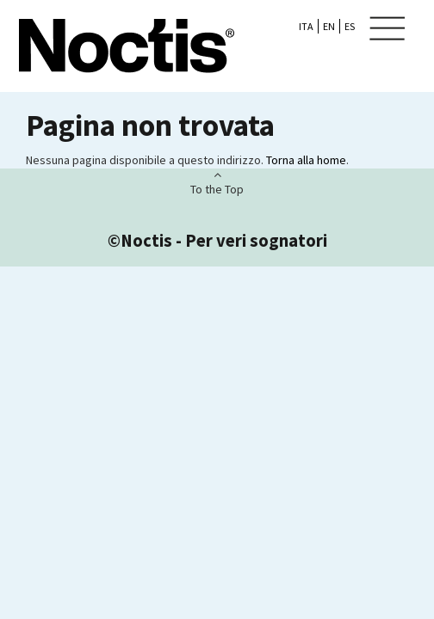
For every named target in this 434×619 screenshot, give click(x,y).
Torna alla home (306, 160)
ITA (306, 26)
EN (329, 26)
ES (349, 26)
